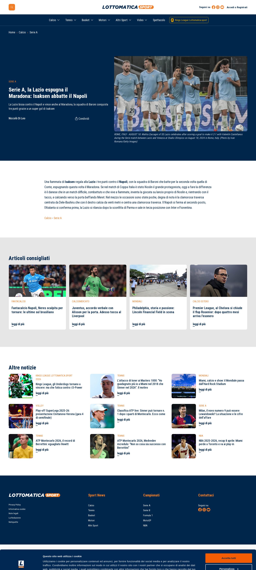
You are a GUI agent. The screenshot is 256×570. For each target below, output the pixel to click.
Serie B (146, 510)
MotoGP (147, 520)
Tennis (68, 20)
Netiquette (13, 522)
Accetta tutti (229, 539)
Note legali (13, 513)
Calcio (52, 20)
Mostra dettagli (51, 563)
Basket (85, 20)
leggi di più (18, 324)
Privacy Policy (15, 504)
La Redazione (15, 518)
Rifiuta (228, 561)
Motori (102, 20)
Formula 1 (148, 515)
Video (140, 20)
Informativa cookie (17, 509)
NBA (145, 525)
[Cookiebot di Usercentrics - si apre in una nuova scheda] (21, 563)
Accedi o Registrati (237, 7)
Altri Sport (122, 20)
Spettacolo (159, 20)
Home (12, 32)
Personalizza (228, 550)
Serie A (34, 32)
